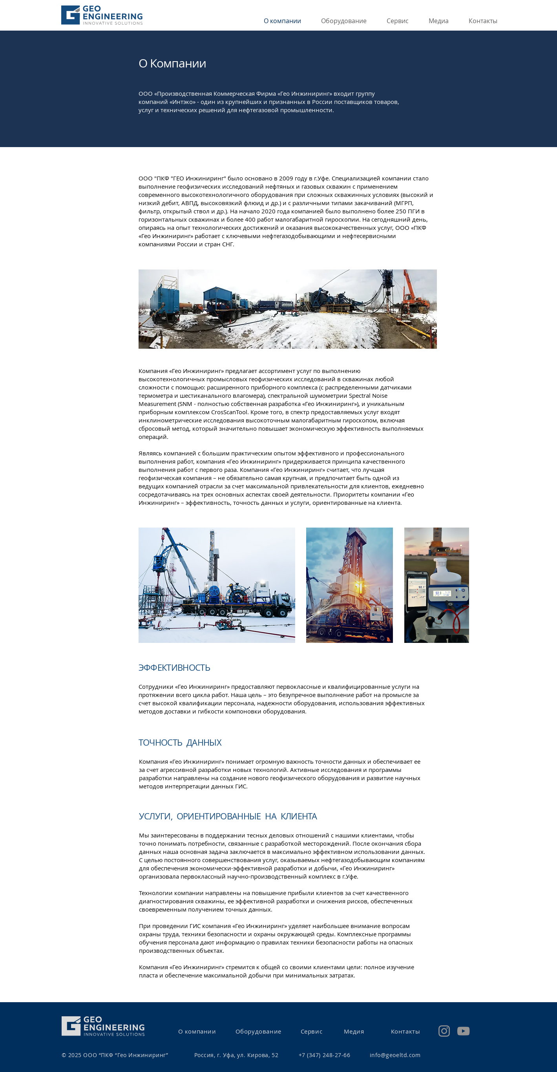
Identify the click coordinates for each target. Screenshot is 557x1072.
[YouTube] (463, 1031)
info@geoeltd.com (395, 1055)
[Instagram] (444, 1031)
